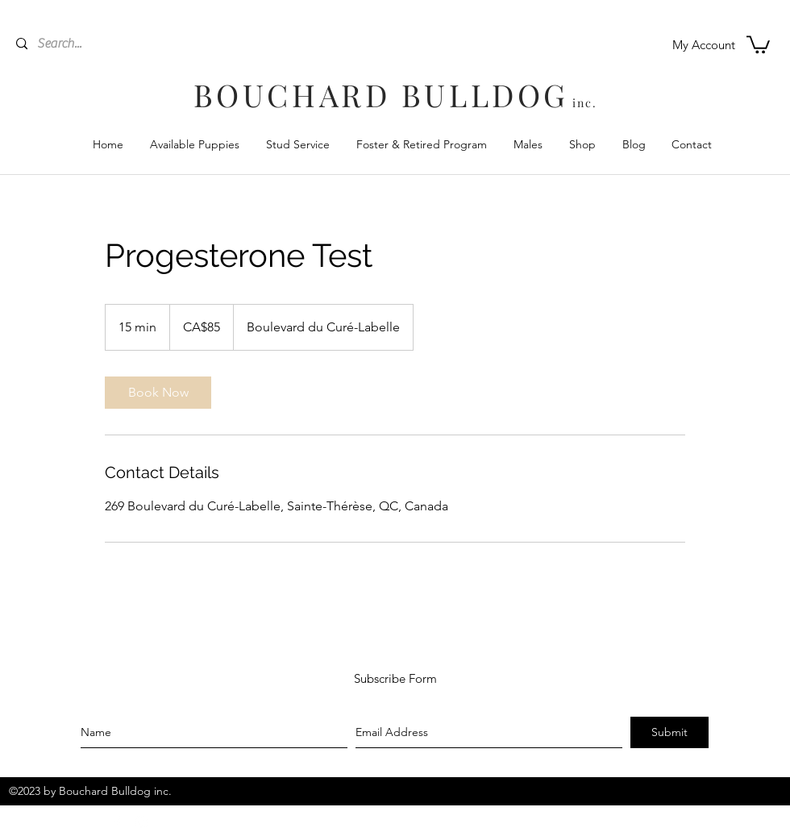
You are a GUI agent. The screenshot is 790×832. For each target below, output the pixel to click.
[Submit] (669, 732)
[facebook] (117, 822)
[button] (758, 43)
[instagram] (141, 822)
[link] (158, 392)
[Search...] (125, 44)
